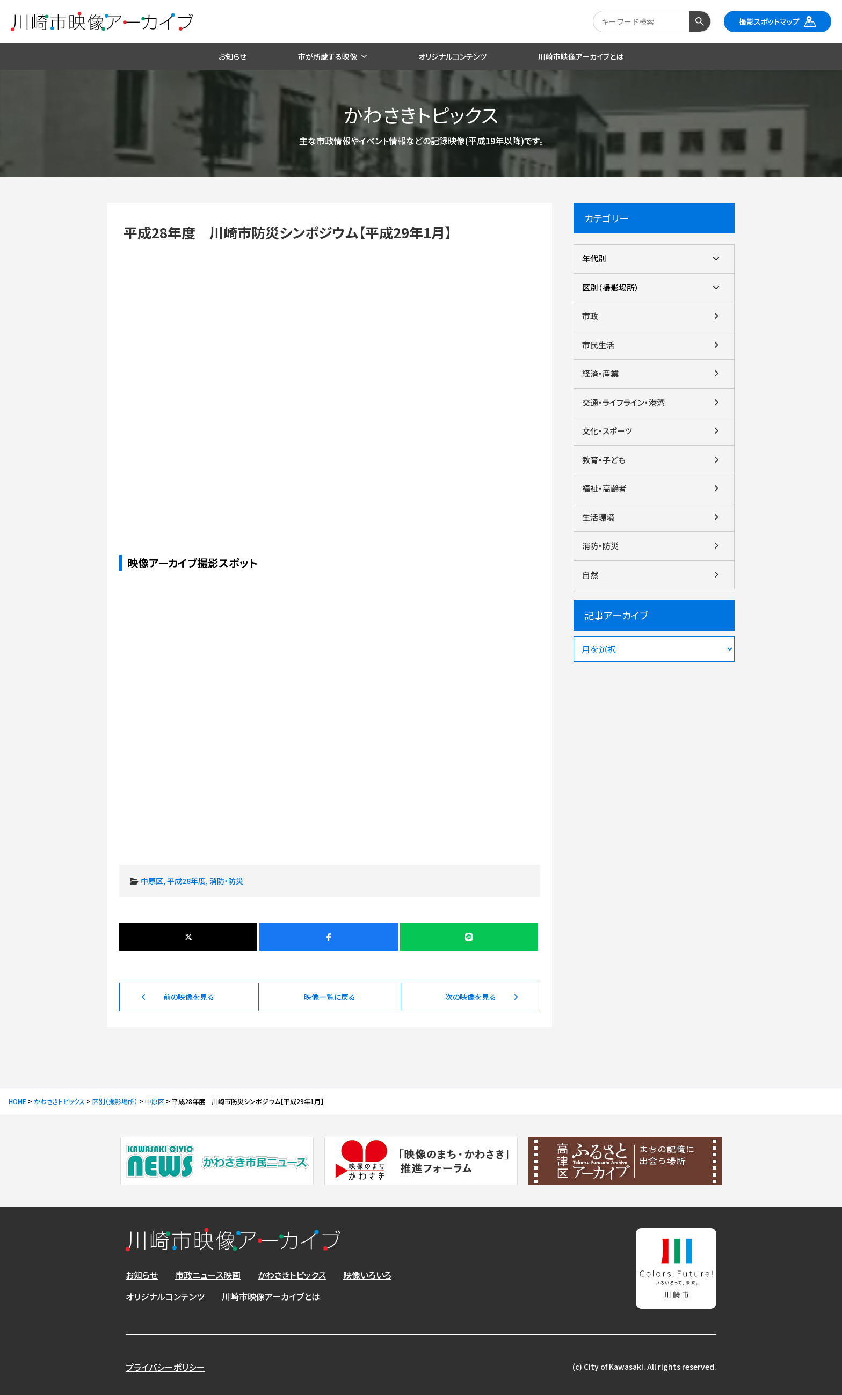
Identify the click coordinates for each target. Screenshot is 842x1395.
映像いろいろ (367, 1274)
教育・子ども (604, 459)
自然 (590, 574)
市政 (590, 316)
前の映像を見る (188, 996)
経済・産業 (600, 373)
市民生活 (598, 344)
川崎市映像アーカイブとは (271, 1296)
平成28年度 (186, 880)
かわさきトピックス (292, 1274)
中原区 (152, 880)
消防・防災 (226, 880)
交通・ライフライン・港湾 (623, 402)
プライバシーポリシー (165, 1367)
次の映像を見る (470, 996)
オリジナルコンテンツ (165, 1296)
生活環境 (598, 517)
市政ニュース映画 (208, 1274)
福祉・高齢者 (604, 488)
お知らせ (142, 1274)
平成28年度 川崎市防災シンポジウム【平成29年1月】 (329, 379)
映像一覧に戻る (329, 996)
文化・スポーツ (607, 430)
